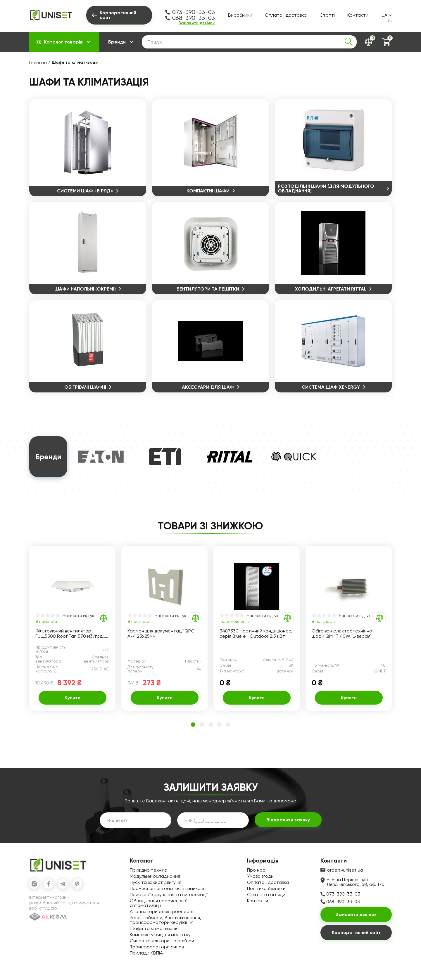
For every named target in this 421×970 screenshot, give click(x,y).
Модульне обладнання (155, 876)
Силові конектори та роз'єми (162, 940)
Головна (38, 62)
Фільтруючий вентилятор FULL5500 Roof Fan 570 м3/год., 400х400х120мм (70, 633)
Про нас (256, 870)
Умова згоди (260, 876)
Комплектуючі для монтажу (160, 934)
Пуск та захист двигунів (155, 882)
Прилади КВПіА (146, 953)
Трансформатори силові (157, 947)
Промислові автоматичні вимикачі (167, 888)
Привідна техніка (148, 870)
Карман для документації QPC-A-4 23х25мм (162, 633)
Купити (72, 697)
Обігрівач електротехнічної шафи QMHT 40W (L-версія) (342, 633)
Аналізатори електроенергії (161, 911)
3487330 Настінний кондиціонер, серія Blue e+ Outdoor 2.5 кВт (256, 633)
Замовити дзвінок (197, 23)
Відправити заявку (288, 820)
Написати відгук (78, 615)
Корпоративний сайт (356, 932)
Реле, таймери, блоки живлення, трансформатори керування (165, 920)
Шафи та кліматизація (154, 928)
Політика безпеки (266, 888)
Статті (327, 15)
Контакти (357, 15)
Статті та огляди (266, 894)
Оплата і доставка (286, 15)
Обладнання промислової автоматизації (158, 903)
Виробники (240, 15)
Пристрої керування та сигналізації (168, 894)
